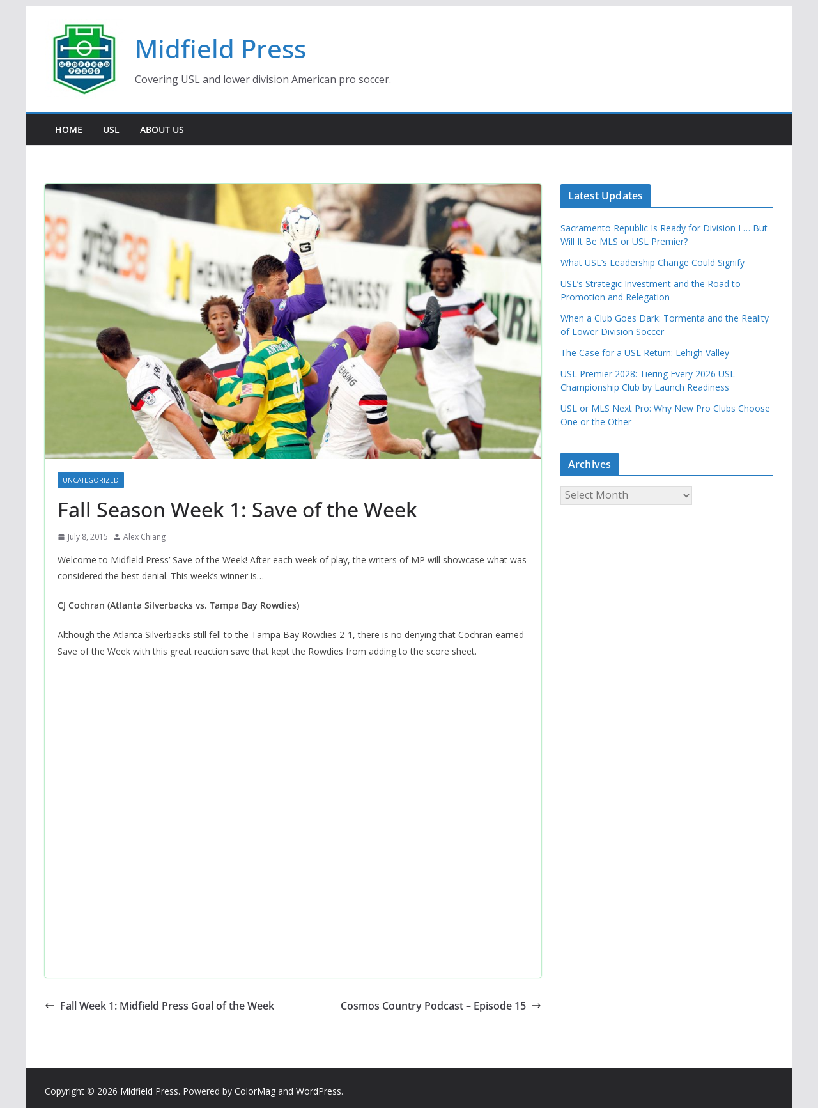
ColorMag (255, 1091)
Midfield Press (220, 48)
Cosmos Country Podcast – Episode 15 (441, 1006)
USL (111, 129)
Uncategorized (91, 480)
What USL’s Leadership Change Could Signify (652, 262)
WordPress (318, 1091)
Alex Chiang (144, 536)
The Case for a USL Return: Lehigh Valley (644, 353)
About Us (162, 129)
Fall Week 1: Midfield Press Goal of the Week (159, 1006)
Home (68, 129)
